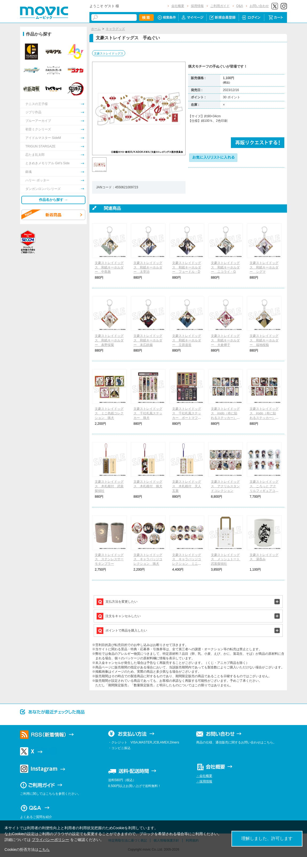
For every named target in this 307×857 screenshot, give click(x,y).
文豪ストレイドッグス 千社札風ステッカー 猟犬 (147, 413)
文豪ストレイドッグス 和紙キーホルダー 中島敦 (109, 267)
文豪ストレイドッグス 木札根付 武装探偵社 (109, 486)
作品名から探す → (53, 200)
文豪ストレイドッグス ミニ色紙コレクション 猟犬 (109, 413)
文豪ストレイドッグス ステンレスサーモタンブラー (109, 559)
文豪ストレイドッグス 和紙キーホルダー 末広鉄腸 (147, 340)
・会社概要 (204, 776)
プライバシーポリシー (50, 839)
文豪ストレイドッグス (108, 53)
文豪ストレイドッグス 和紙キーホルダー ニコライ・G (225, 267)
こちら (44, 849)
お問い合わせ (259, 6)
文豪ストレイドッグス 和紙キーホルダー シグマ (264, 267)
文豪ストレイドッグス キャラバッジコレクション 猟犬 (147, 559)
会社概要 (177, 6)
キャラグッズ (115, 29)
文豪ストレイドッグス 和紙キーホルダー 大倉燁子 (225, 340)
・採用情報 (204, 781)
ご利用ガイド (220, 6)
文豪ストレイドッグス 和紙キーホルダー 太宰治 (147, 267)
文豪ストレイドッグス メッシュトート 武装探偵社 (227, 559)
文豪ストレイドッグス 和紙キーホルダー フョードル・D (186, 267)
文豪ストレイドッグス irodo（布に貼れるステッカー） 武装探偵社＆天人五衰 (225, 417)
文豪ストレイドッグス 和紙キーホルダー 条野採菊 (109, 340)
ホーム (96, 29)
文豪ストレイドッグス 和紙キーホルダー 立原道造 (186, 340)
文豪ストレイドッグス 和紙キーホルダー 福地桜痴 (264, 340)
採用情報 (197, 6)
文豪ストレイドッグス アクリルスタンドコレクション (225, 486)
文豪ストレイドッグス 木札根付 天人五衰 (186, 486)
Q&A (239, 6)
